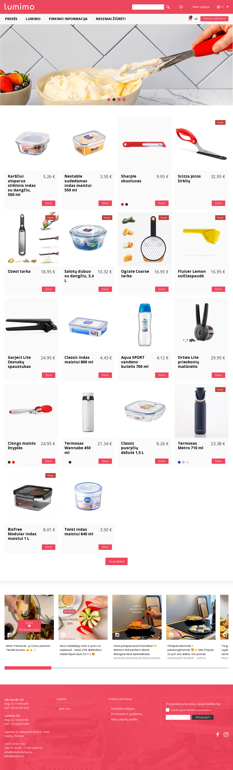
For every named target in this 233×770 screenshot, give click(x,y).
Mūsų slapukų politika (124, 719)
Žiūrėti (48, 203)
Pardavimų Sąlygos (123, 708)
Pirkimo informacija (67, 18)
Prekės (11, 18)
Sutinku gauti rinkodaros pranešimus (191, 710)
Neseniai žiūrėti (110, 18)
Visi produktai (116, 561)
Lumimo (32, 18)
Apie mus (64, 708)
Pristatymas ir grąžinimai (126, 714)
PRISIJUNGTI (202, 717)
